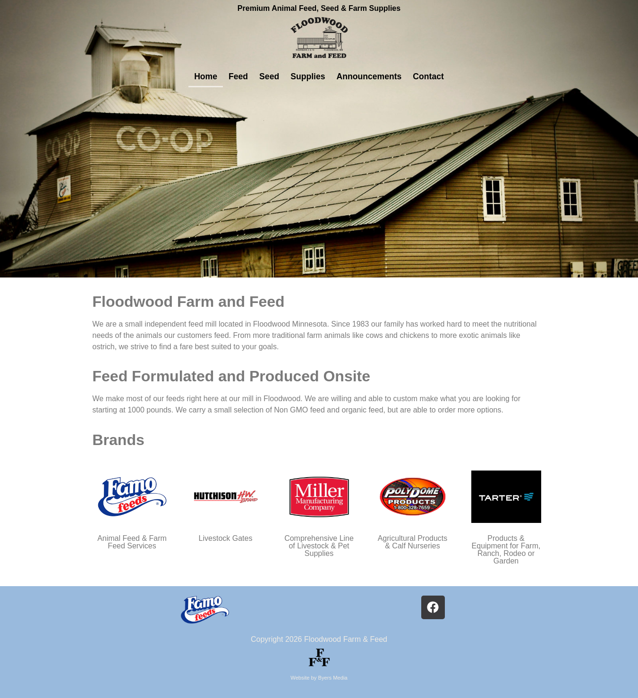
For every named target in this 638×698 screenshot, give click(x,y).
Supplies (307, 76)
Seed (269, 76)
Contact (428, 76)
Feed (238, 76)
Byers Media (333, 678)
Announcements (369, 76)
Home (205, 76)
